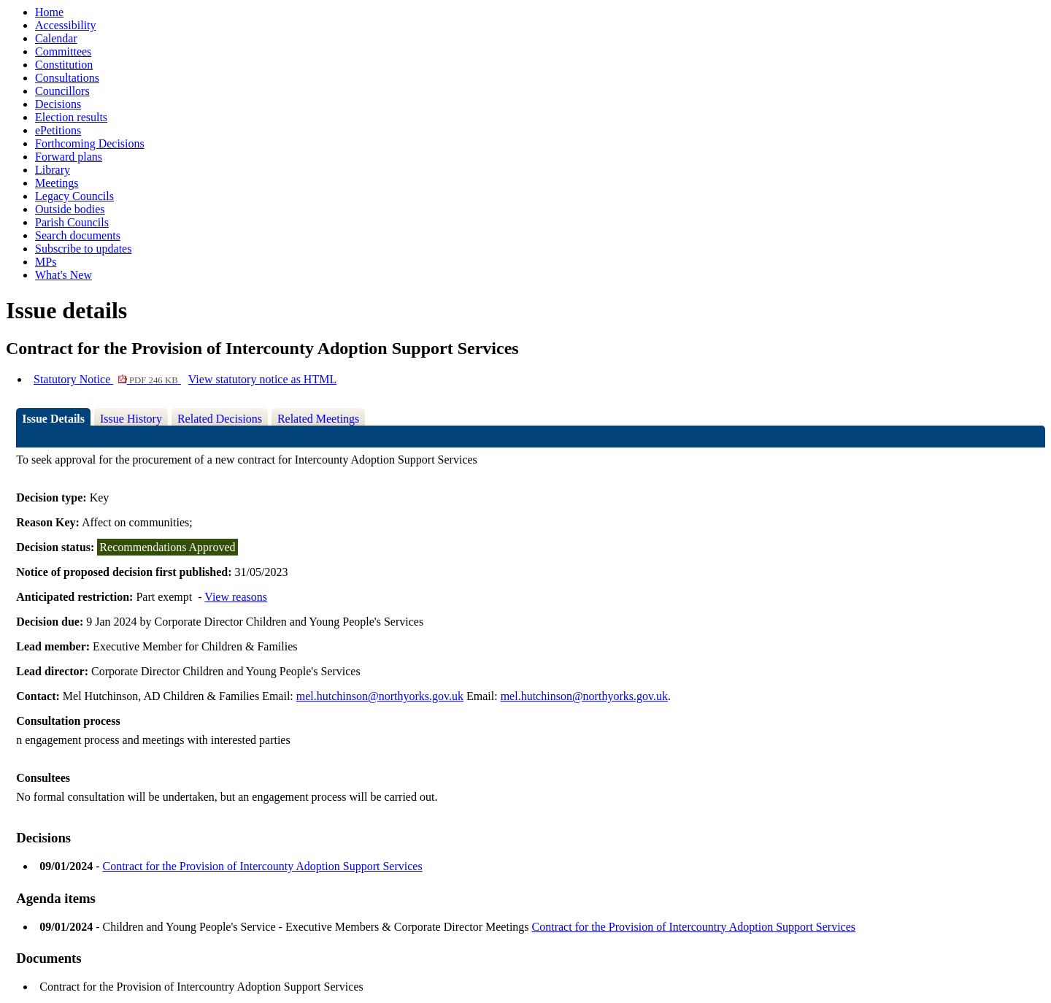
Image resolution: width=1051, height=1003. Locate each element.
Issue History (131, 418)
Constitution (64, 64)
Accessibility (65, 25)
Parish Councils (72, 222)
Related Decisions (219, 418)
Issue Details (53, 418)
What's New (63, 275)
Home (49, 12)
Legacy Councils (74, 196)
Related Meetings (318, 418)
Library (52, 170)
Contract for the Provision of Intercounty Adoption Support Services (262, 866)
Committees (63, 51)
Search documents (77, 235)
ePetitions (58, 130)
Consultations (67, 78)
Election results (71, 117)
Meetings (57, 183)
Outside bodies (70, 209)
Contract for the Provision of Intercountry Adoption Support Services (693, 927)
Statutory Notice (107, 379)
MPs (45, 261)
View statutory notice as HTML (262, 379)
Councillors (62, 91)
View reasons (235, 597)
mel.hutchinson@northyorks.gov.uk (379, 696)
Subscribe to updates (83, 248)
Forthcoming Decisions (90, 143)
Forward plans (68, 156)
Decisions (58, 104)
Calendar (56, 38)
